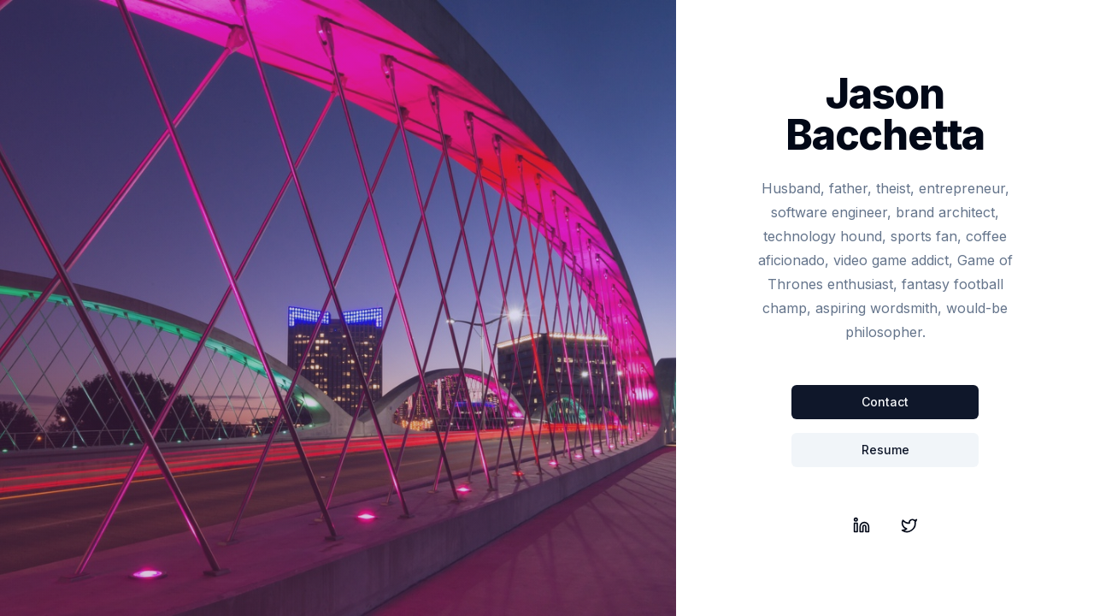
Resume (885, 449)
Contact (885, 401)
